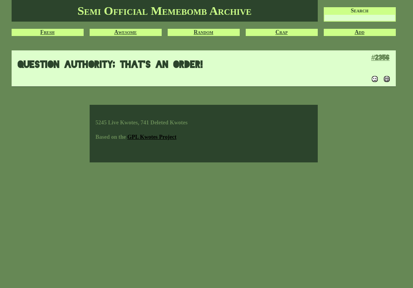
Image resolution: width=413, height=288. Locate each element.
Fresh (47, 32)
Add (360, 32)
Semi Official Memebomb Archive (164, 10)
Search (360, 11)
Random (203, 32)
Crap (281, 32)
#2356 (380, 57)
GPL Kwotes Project (151, 137)
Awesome (125, 32)
